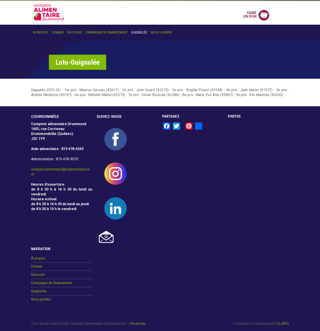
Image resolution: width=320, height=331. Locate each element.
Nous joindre (161, 32)
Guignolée (139, 32)
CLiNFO (283, 323)
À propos (40, 32)
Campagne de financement (106, 32)
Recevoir (74, 32)
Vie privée (138, 323)
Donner (58, 32)
